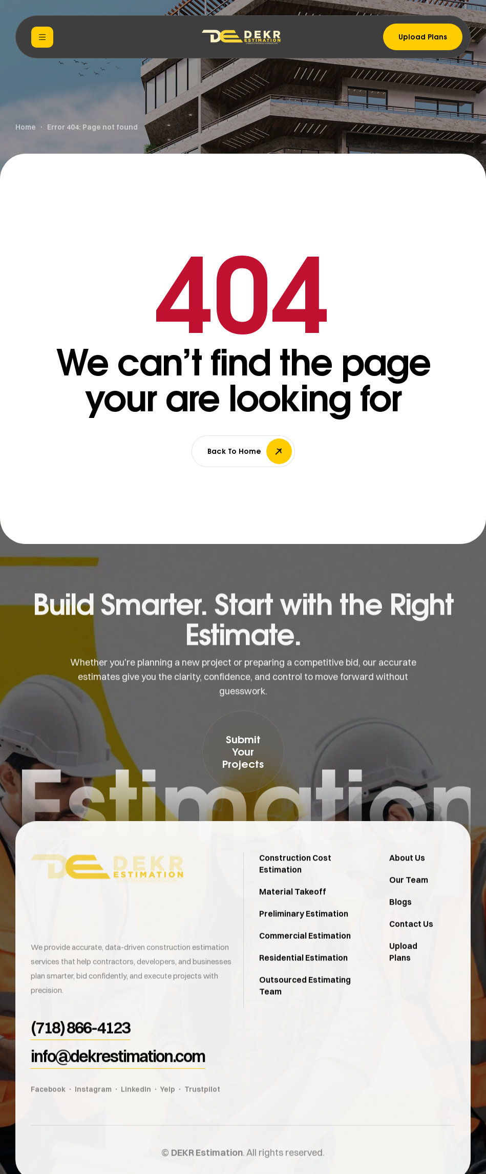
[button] (243, 751)
